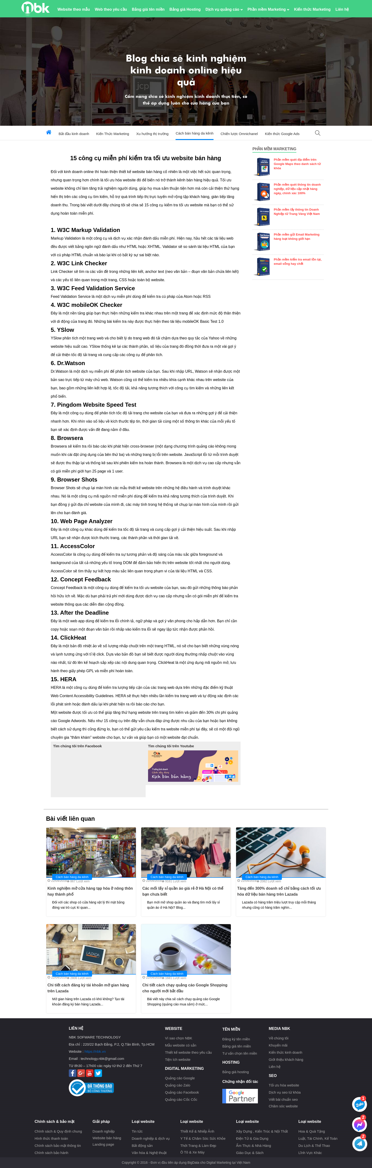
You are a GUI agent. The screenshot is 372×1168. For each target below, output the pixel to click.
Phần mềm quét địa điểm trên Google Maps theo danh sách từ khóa (297, 164)
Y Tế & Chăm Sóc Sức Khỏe (203, 1138)
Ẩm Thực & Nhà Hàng (253, 1146)
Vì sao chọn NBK (178, 1038)
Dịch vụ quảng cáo (224, 9)
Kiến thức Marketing (312, 9)
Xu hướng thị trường (152, 134)
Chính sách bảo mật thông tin (58, 1146)
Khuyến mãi (278, 1045)
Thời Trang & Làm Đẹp (198, 1146)
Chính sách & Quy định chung (58, 1131)
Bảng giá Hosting (185, 9)
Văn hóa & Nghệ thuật (149, 1153)
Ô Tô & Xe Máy (192, 1152)
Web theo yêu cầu (111, 9)
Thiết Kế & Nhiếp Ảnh (197, 1131)
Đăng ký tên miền (236, 1039)
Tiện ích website (178, 1059)
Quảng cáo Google (180, 1078)
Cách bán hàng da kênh (194, 133)
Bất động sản (142, 1146)
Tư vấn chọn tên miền (239, 1053)
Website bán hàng (107, 1138)
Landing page (103, 1144)
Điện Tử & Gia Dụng (252, 1138)
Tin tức (137, 1131)
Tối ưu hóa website (284, 1085)
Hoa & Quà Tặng (311, 1131)
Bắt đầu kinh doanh (74, 134)
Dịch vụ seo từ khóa (285, 1092)
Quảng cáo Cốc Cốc (181, 1099)
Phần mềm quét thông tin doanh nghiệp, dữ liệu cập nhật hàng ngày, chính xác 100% (297, 189)
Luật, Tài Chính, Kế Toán (318, 1138)
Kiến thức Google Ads (282, 134)
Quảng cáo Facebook (182, 1092)
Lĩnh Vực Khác (310, 1153)
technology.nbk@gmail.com (102, 1059)
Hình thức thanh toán (51, 1138)
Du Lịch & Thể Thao (314, 1146)
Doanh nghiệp (104, 1131)
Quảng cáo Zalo (177, 1085)
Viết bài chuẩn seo (283, 1099)
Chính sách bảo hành (51, 1153)
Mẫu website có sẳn (180, 1045)
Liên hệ (342, 9)
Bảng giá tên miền (148, 9)
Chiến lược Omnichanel (239, 134)
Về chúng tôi (278, 1038)
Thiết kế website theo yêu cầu (188, 1052)
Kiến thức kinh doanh (285, 1052)
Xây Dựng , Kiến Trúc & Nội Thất (262, 1131)
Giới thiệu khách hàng (286, 1059)
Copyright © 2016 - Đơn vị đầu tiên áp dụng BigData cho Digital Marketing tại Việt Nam (186, 1162)
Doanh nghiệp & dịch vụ (151, 1138)
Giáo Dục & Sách (250, 1153)
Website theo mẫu (73, 9)
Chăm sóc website (283, 1106)
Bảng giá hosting (235, 1072)
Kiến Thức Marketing (112, 134)
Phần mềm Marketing (268, 9)
